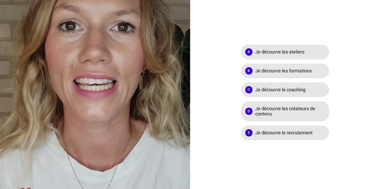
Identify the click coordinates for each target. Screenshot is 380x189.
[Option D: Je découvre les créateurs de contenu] (285, 111)
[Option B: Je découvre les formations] (285, 71)
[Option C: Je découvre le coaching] (285, 89)
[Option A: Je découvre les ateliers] (285, 52)
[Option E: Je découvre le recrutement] (285, 132)
